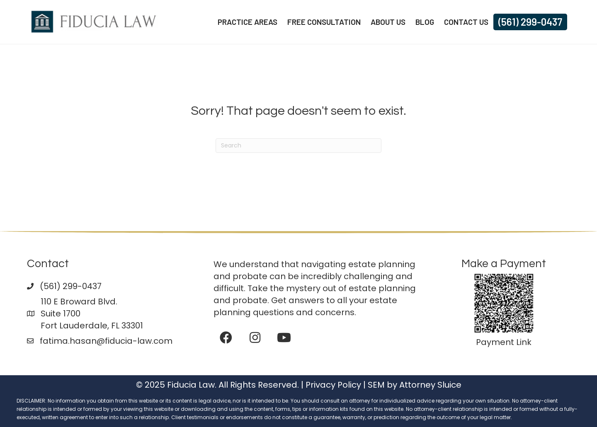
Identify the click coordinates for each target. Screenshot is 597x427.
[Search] (298, 145)
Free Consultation (324, 22)
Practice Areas (247, 22)
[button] (226, 337)
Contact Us (466, 22)
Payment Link (503, 342)
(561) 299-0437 (530, 22)
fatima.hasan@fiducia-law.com (106, 341)
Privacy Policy (333, 385)
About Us (388, 22)
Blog (424, 22)
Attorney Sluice (430, 385)
